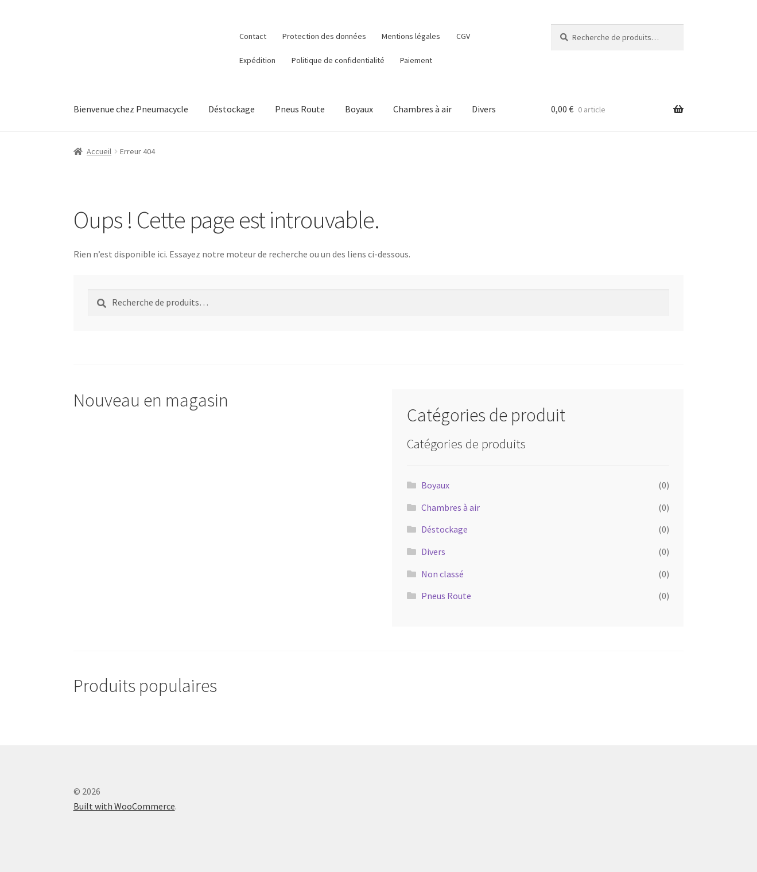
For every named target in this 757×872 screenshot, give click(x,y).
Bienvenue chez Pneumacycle (130, 109)
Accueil (99, 151)
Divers (484, 109)
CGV (463, 36)
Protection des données (324, 36)
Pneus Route (300, 109)
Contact (252, 36)
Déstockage (231, 109)
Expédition (257, 60)
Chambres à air (422, 109)
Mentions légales (411, 36)
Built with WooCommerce (124, 806)
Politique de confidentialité (338, 60)
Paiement (416, 60)
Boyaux (359, 109)
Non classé (442, 574)
